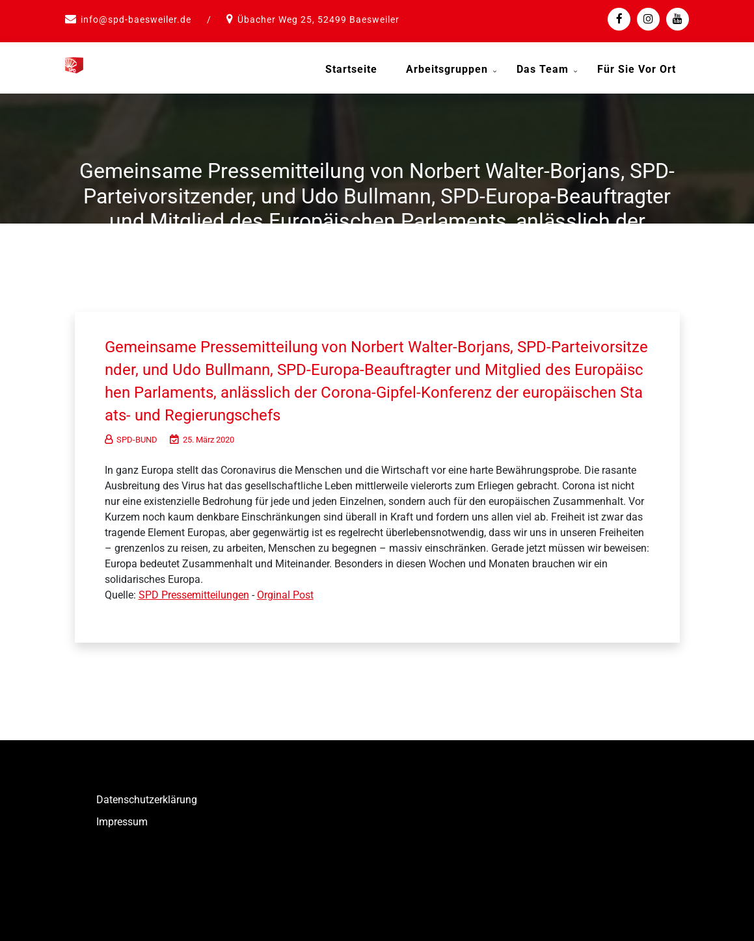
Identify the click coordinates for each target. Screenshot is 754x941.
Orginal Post (285, 592)
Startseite (351, 69)
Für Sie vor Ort (636, 69)
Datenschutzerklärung (146, 796)
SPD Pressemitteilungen (194, 592)
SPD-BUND (131, 436)
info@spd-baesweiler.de (136, 19)
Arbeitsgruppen (447, 69)
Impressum (122, 818)
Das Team (543, 69)
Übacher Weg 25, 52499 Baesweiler (318, 19)
